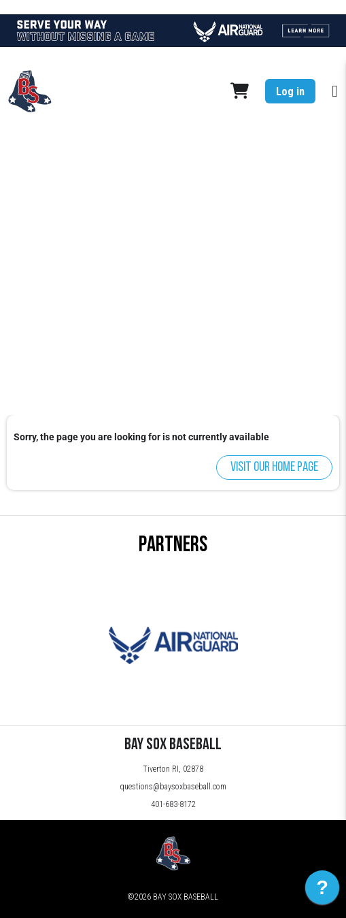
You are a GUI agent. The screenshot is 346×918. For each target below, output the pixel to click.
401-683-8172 (173, 804)
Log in (290, 91)
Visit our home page (274, 467)
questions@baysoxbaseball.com (173, 786)
